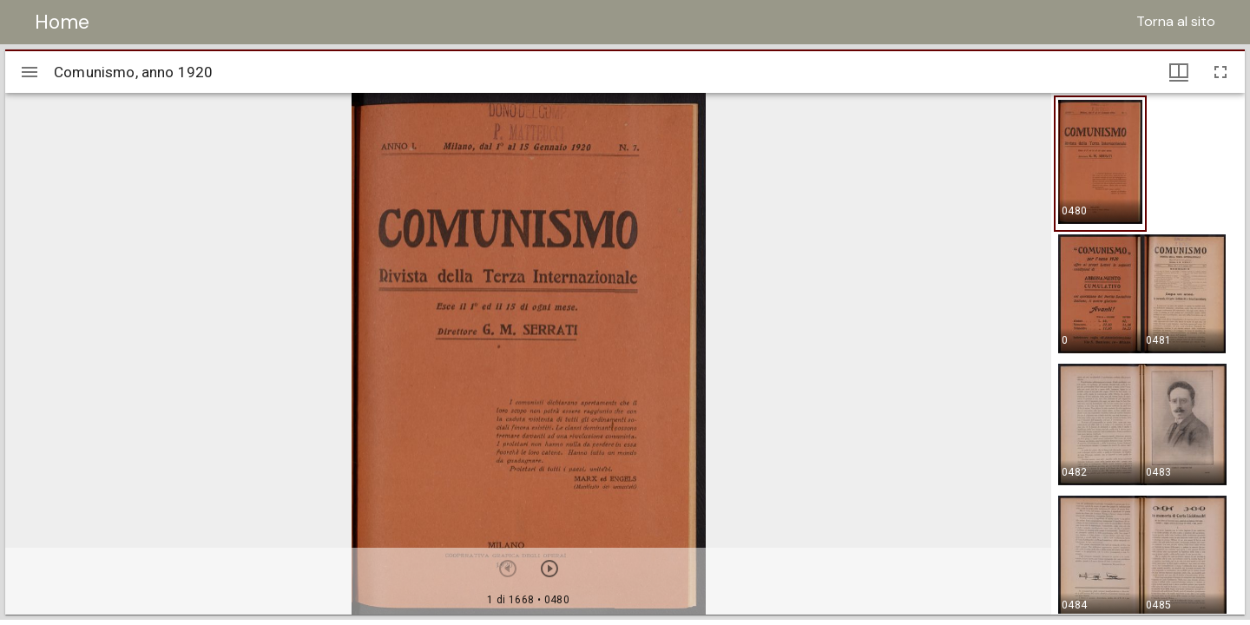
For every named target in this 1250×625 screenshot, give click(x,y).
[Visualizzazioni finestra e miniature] (1179, 72)
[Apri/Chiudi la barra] (29, 72)
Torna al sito (1175, 21)
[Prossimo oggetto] (549, 568)
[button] (1100, 163)
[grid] (1148, 353)
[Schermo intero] (1220, 72)
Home (62, 22)
